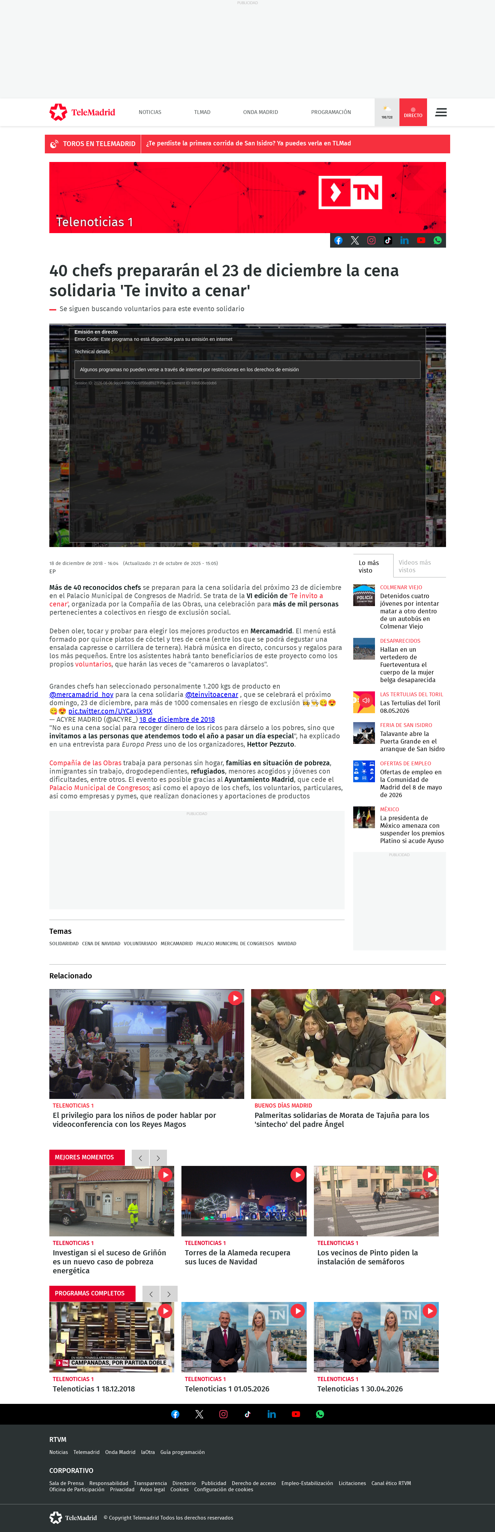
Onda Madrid (260, 112)
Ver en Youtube (296, 1414)
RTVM (58, 1439)
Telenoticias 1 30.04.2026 (376, 1337)
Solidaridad (64, 943)
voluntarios (93, 664)
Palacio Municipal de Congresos (99, 788)
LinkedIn (404, 240)
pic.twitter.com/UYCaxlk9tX (110, 711)
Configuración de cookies (223, 1489)
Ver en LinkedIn (272, 1414)
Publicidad (213, 1483)
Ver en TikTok (248, 1415)
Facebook (338, 240)
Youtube (421, 240)
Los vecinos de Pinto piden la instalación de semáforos (376, 1201)
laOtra (148, 1452)
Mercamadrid (177, 943)
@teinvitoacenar (211, 694)
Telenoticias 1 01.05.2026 (244, 1337)
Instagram (371, 240)
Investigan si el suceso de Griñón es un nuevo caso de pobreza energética (112, 1201)
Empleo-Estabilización (307, 1483)
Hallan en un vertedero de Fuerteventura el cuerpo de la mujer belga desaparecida (364, 649)
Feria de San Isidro (406, 725)
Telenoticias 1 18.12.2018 (112, 1337)
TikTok (388, 240)
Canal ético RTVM (391, 1483)
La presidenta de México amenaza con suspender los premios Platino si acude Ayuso (364, 817)
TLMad (202, 112)
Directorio (184, 1483)
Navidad (286, 943)
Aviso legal (152, 1489)
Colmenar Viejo (401, 587)
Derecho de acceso (254, 1483)
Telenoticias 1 (73, 1106)
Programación (331, 112)
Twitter (355, 240)
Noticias (150, 112)
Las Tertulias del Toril (411, 694)
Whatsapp (437, 240)
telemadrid (73, 1517)
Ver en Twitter (199, 1415)
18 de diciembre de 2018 (177, 719)
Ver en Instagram (223, 1414)
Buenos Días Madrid (283, 1106)
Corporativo (71, 1470)
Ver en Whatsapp (320, 1414)
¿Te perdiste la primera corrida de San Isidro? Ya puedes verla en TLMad (248, 144)
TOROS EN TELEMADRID (99, 144)
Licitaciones (352, 1483)
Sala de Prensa (66, 1483)
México (389, 809)
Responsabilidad (108, 1483)
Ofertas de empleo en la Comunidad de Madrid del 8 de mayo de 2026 (364, 771)
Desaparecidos (400, 641)
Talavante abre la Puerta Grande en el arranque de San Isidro (364, 733)
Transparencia (150, 1483)
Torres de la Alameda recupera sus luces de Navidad (244, 1201)
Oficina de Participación (77, 1489)
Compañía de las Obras (85, 763)
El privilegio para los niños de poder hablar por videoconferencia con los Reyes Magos (146, 1044)
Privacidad (122, 1489)
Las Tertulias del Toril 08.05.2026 (364, 702)
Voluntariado (140, 943)
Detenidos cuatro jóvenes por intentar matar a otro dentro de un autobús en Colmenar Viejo (364, 595)
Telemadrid (86, 1452)
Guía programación (182, 1452)
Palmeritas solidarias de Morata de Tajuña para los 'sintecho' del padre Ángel (348, 1044)
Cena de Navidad (101, 943)
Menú (441, 112)
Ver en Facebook (175, 1415)
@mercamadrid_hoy (81, 694)
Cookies (179, 1489)
